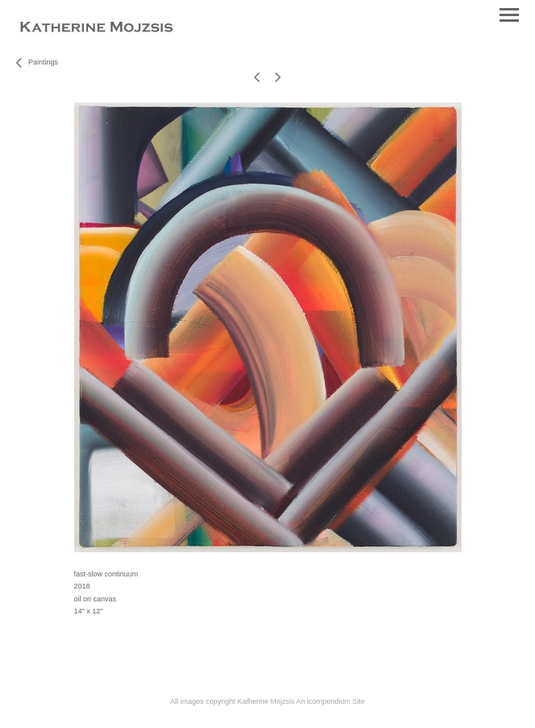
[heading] (96, 29)
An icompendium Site (330, 701)
